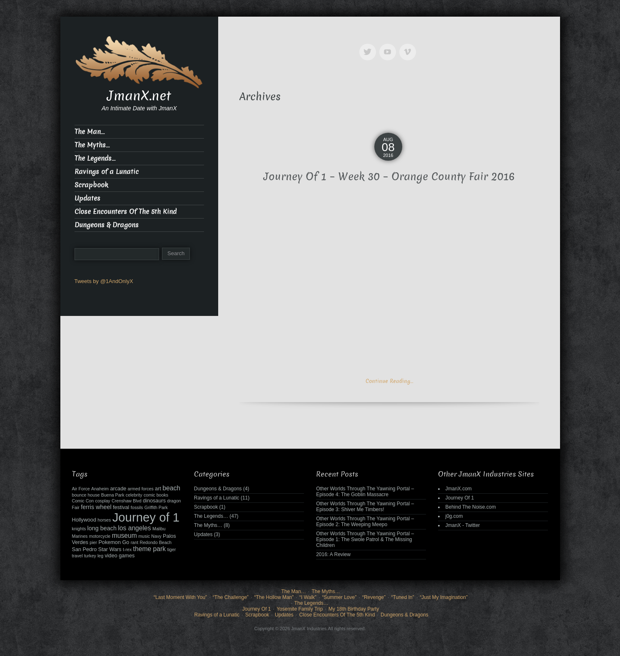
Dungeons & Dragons (107, 225)
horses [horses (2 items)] (104, 519)
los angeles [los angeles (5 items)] (134, 528)
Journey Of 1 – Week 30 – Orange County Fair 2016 (389, 176)
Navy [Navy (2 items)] (156, 536)
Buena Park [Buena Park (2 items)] (112, 494)
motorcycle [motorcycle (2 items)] (100, 536)
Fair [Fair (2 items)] (76, 507)
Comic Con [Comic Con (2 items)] (83, 500)
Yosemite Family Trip (299, 609)
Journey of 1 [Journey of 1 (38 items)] (145, 517)
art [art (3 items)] (158, 489)
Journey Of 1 (459, 498)
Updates (87, 198)
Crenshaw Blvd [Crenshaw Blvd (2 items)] (127, 500)
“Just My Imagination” (444, 597)
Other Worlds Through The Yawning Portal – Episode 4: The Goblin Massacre (365, 491)
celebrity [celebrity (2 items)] (134, 494)
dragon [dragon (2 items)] (174, 500)
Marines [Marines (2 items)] (80, 536)
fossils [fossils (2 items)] (137, 507)
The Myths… (92, 145)
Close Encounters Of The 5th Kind (126, 211)
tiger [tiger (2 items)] (171, 549)
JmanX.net (139, 96)
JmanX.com (458, 489)
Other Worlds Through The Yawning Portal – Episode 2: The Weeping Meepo (365, 521)
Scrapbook (91, 185)
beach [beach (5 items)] (171, 488)
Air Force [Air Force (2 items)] (81, 488)
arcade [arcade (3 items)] (118, 489)
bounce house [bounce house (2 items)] (86, 494)
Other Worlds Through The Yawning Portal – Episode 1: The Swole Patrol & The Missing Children (365, 539)
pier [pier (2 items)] (93, 542)
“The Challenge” (231, 597)
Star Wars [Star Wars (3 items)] (110, 549)
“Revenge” (374, 597)
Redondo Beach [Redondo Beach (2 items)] (155, 542)
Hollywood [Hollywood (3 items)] (84, 520)
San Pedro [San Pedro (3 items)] (84, 549)
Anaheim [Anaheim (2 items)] (100, 488)
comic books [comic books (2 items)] (156, 494)
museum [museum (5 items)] (124, 535)
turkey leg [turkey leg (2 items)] (93, 555)
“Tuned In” (402, 597)
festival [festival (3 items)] (121, 507)
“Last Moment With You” (180, 597)
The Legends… (95, 158)
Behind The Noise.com (470, 507)
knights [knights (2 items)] (79, 528)
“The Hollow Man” (274, 597)
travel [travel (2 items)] (77, 555)
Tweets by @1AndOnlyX (104, 281)
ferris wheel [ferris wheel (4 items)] (96, 507)
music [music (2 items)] (144, 536)
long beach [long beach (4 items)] (102, 528)
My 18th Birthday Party (354, 609)
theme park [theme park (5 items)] (149, 548)
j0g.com (454, 516)
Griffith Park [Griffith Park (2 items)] (156, 507)
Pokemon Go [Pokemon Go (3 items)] (113, 542)
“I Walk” (307, 597)
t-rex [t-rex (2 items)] (127, 549)
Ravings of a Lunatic (107, 171)
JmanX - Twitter (462, 525)
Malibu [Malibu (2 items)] (158, 528)
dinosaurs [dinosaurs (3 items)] (154, 501)
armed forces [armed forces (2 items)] (141, 488)
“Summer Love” (339, 597)
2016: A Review (333, 554)
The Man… (90, 131)
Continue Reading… (389, 381)
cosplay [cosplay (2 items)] (102, 500)
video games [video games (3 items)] (119, 556)
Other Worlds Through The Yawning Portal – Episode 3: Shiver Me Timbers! (365, 506)
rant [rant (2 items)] (134, 542)
